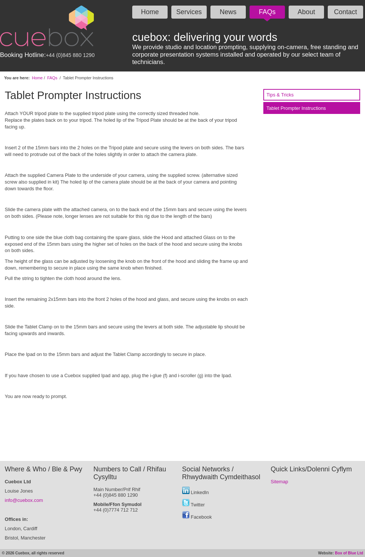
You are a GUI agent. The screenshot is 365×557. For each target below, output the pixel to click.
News (228, 12)
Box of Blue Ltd (349, 553)
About (306, 12)
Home (150, 12)
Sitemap (279, 481)
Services (189, 12)
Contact (345, 12)
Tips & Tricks (280, 95)
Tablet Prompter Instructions (296, 108)
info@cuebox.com (24, 500)
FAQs (267, 12)
